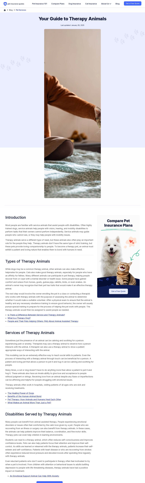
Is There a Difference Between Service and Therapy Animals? (36, 315)
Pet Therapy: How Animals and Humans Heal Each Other (34, 399)
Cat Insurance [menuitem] (91, 4)
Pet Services (21, 10)
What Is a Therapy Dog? (19, 318)
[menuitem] (106, 4)
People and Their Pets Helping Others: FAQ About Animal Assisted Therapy (43, 321)
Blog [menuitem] (118, 4)
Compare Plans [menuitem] (57, 4)
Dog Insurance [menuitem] (75, 4)
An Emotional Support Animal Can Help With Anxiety (34, 476)
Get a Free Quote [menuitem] (132, 3)
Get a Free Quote (118, 291)
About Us (106, 4)
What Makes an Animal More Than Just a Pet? (29, 402)
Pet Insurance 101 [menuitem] (39, 4)
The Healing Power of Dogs (21, 393)
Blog (11, 10)
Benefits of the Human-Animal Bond (24, 396)
